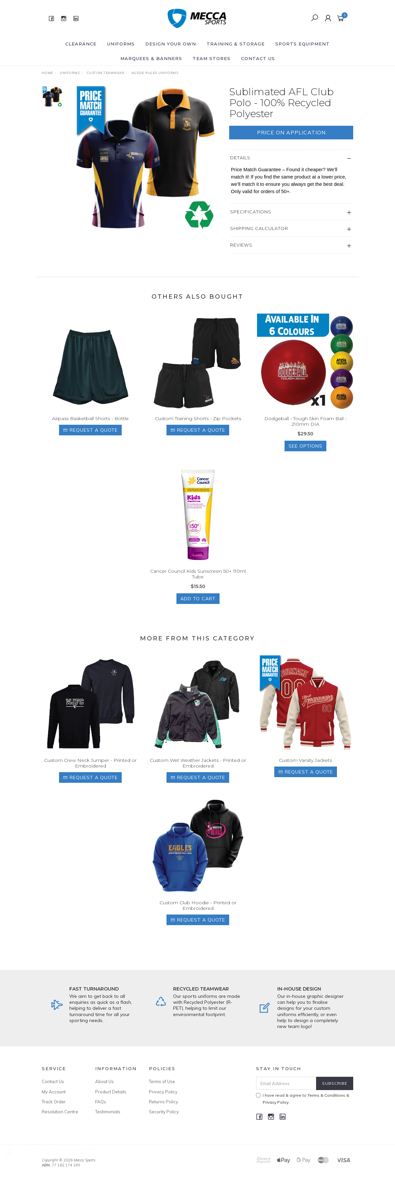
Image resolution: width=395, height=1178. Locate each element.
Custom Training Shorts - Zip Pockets (198, 427)
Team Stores (211, 58)
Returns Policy (163, 1101)
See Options (305, 455)
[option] (146, 159)
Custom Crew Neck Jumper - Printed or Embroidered (90, 771)
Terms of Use (162, 1081)
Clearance (81, 43)
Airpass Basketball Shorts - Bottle (90, 427)
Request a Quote (90, 439)
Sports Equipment (302, 43)
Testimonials (107, 1111)
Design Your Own (170, 43)
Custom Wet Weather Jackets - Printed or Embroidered (198, 771)
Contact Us (258, 58)
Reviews (241, 245)
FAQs (100, 1101)
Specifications (250, 211)
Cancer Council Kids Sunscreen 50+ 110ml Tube (198, 583)
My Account (54, 1091)
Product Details (110, 1091)
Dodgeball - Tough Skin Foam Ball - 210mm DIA (305, 430)
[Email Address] (286, 1083)
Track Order (54, 1101)
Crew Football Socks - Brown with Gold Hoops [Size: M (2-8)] (63, 1150)
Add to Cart (198, 607)
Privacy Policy (163, 1091)
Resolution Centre (60, 1111)
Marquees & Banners (151, 58)
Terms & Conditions (326, 1095)
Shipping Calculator (259, 228)
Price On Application (291, 132)
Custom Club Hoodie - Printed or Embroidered (198, 914)
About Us (104, 1081)
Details (240, 157)
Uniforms (121, 43)
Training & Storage (236, 43)
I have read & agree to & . (302, 1099)
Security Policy (164, 1111)
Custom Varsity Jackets (305, 769)
